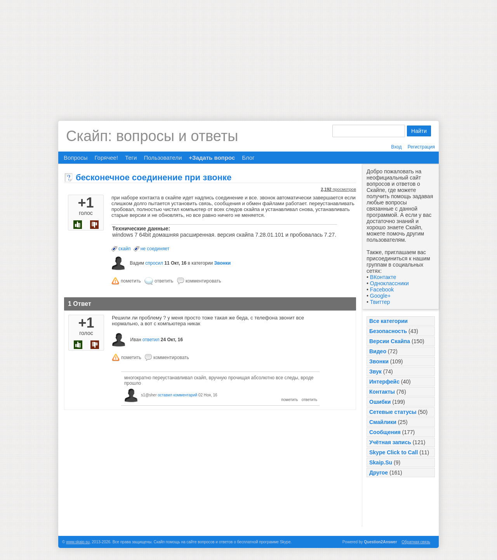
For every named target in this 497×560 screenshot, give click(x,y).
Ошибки (380, 402)
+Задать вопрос (212, 157)
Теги (131, 157)
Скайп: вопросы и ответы (152, 136)
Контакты (382, 392)
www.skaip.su (78, 542)
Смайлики (382, 422)
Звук (375, 371)
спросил (154, 263)
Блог (248, 157)
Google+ (380, 296)
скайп (124, 248)
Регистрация (421, 147)
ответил (151, 339)
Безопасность (388, 331)
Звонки (379, 361)
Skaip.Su (380, 462)
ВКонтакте (383, 277)
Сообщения (385, 432)
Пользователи (163, 157)
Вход (396, 147)
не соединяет (155, 248)
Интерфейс (384, 382)
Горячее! (106, 157)
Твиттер (380, 302)
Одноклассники (389, 283)
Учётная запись (390, 442)
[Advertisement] (248, 54)
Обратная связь (415, 542)
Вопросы (75, 157)
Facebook (382, 289)
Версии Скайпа (389, 341)
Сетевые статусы (392, 412)
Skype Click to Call (393, 452)
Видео (377, 351)
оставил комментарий (177, 395)
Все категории (388, 321)
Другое (378, 472)
